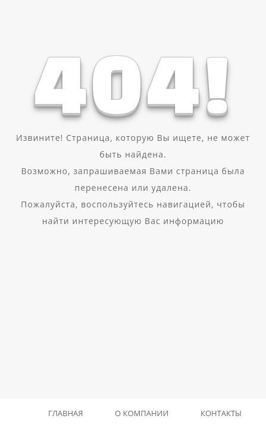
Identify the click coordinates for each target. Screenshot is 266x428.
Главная (65, 413)
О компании (141, 413)
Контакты (221, 413)
